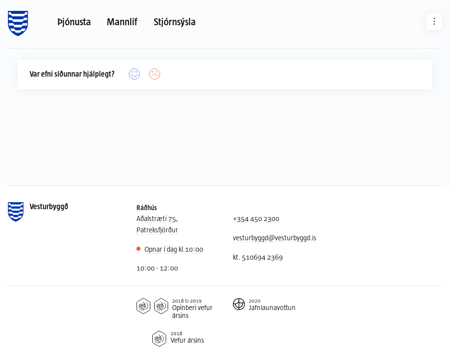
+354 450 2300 (256, 218)
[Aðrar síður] (434, 21)
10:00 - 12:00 (157, 268)
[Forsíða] (18, 24)
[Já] (134, 74)
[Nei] (155, 74)
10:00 (173, 249)
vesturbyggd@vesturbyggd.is (274, 237)
